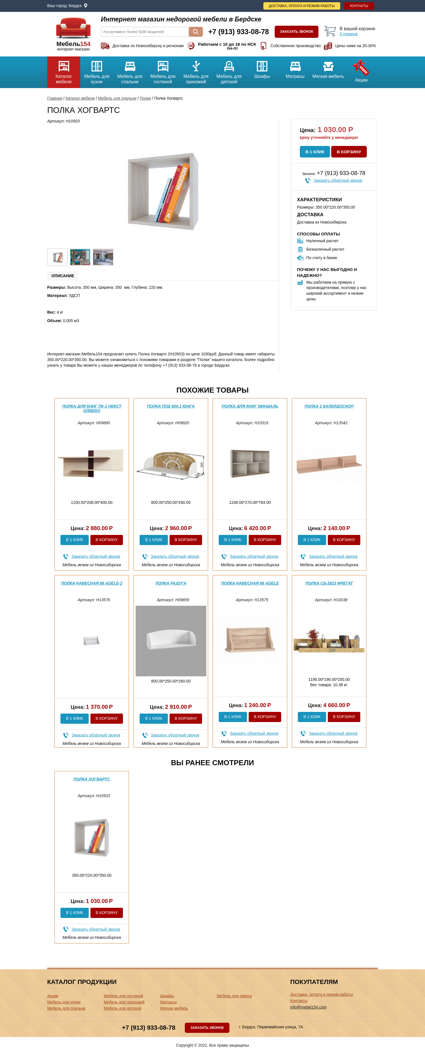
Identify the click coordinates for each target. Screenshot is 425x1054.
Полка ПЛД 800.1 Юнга (170, 406)
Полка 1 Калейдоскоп (329, 406)
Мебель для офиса (234, 996)
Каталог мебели (63, 70)
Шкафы (262, 67)
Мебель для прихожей (195, 70)
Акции (361, 69)
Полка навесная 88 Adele (250, 583)
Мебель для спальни (129, 70)
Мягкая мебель (328, 67)
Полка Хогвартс (91, 779)
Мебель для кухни (96, 70)
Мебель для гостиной (162, 70)
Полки (145, 98)
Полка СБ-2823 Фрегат (329, 583)
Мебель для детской (229, 70)
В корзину (349, 151)
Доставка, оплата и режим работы (302, 6)
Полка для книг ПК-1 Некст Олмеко (91, 408)
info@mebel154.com (308, 1007)
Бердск (75, 5)
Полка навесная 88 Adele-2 (91, 583)
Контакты (359, 6)
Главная (54, 98)
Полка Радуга (171, 583)
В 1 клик (314, 151)
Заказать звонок (296, 32)
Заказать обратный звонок (338, 180)
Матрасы (295, 67)
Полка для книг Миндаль (250, 406)
